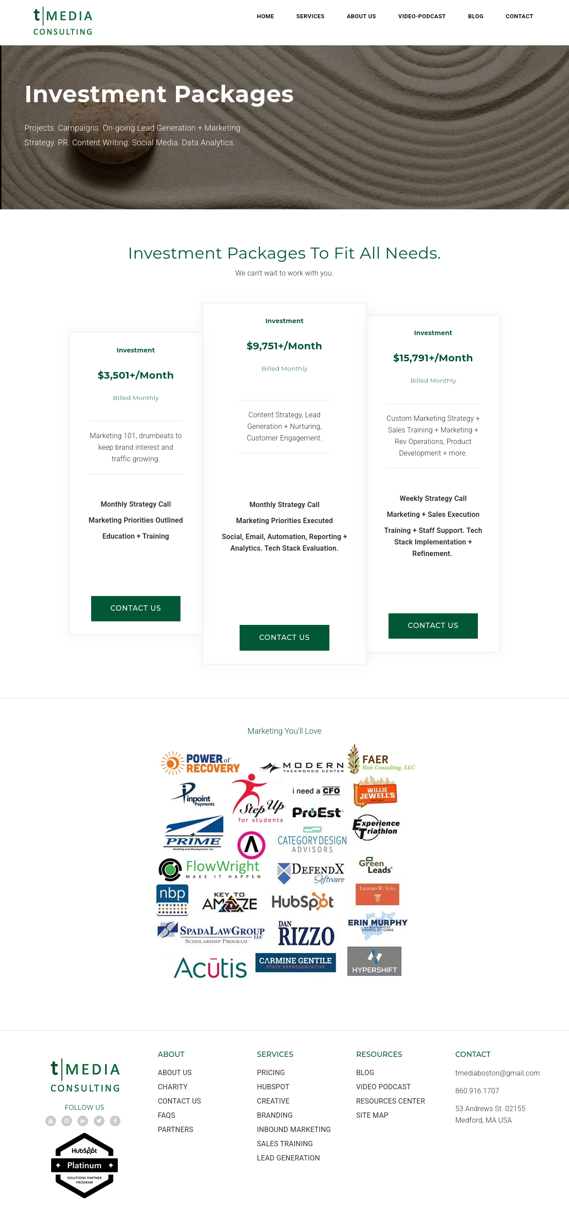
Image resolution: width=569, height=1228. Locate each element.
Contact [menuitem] (519, 16)
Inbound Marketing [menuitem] (294, 1130)
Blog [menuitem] (476, 16)
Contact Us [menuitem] (179, 1102)
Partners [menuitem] (175, 1130)
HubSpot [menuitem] (273, 1088)
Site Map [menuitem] (372, 1116)
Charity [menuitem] (173, 1088)
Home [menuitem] (265, 16)
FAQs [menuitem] (166, 1116)
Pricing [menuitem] (271, 1073)
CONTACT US (135, 609)
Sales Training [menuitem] (285, 1144)
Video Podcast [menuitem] (383, 1088)
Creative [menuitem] (273, 1102)
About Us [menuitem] (361, 16)
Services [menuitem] (311, 16)
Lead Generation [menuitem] (288, 1159)
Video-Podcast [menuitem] (422, 16)
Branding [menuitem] (275, 1116)
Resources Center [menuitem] (390, 1102)
